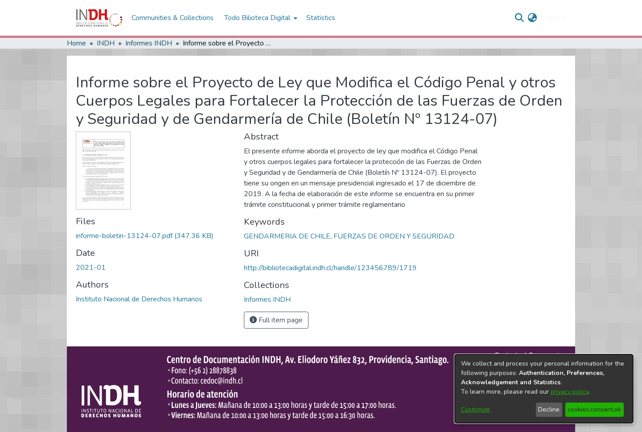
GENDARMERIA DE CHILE (287, 236)
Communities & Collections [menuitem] (173, 18)
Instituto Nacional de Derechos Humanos (139, 299)
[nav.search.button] (519, 17)
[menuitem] (532, 17)
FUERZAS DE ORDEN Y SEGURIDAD (393, 236)
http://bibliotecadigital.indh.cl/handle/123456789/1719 (330, 268)
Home (76, 43)
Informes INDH (148, 43)
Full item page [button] (276, 320)
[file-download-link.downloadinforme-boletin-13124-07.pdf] (145, 236)
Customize (475, 409)
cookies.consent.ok (594, 409)
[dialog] (544, 388)
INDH (106, 43)
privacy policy (569, 391)
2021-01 (91, 267)
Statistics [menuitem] (320, 18)
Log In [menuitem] (550, 18)
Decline (549, 409)
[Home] (99, 18)
